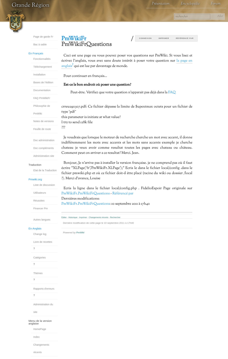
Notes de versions (43, 121)
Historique (72, 217)
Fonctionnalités (41, 58)
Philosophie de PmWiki (41, 109)
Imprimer (164, 38)
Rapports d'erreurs (43, 288)
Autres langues (41, 219)
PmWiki (80, 232)
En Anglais (35, 228)
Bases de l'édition (43, 82)
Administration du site (43, 308)
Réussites (39, 200)
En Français (35, 53)
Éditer (64, 217)
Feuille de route (42, 129)
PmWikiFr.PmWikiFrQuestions (85, 193)
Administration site (43, 155)
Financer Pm (40, 208)
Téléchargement (42, 66)
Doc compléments (43, 148)
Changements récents (41, 348)
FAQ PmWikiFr (41, 98)
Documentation (41, 90)
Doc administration (43, 140)
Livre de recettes (42, 241)
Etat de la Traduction (45, 170)
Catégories (39, 257)
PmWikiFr (73, 39)
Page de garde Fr (43, 36)
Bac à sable (40, 44)
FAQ (172, 92)
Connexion (145, 38)
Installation (39, 74)
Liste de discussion (44, 185)
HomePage (39, 329)
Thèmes (38, 273)
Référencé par (185, 38)
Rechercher (115, 217)
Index (36, 337)
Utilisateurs (39, 192)
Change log (39, 234)
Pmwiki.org (35, 179)
